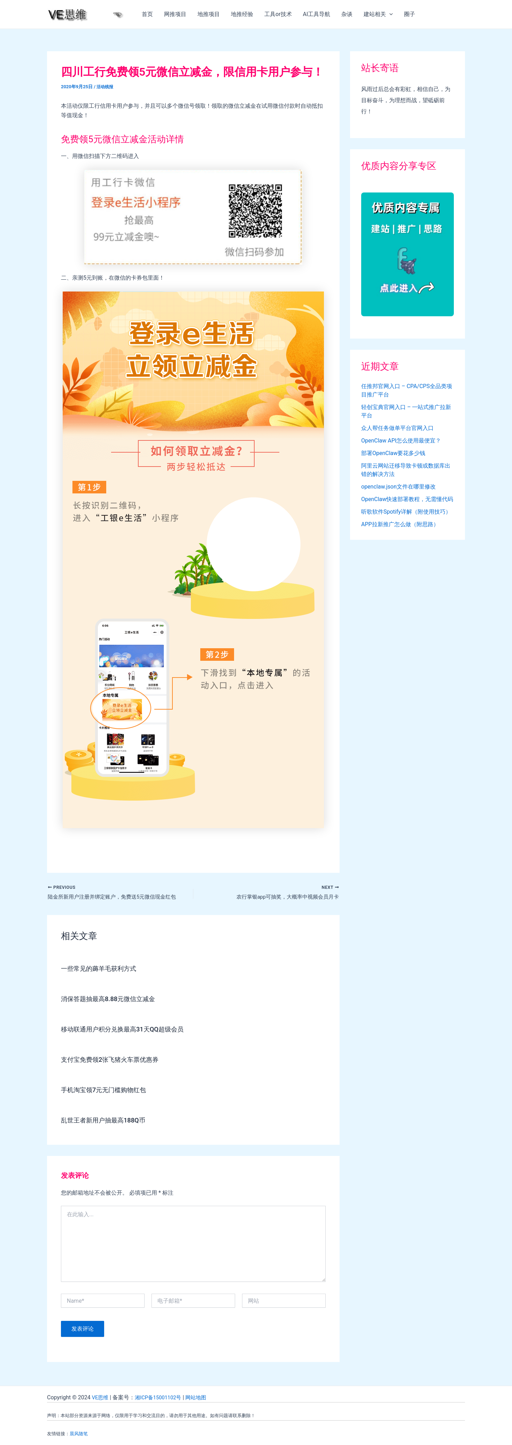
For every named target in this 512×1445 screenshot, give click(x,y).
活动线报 (105, 86)
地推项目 (208, 14)
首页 (147, 14)
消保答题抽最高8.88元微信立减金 (113, 1000)
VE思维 (101, 1397)
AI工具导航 (317, 14)
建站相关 (378, 14)
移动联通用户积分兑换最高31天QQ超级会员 (129, 1030)
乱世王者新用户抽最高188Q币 (107, 1121)
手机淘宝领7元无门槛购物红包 (108, 1091)
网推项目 (175, 14)
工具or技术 (278, 14)
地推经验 (242, 14)
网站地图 (202, 1397)
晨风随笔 (79, 1433)
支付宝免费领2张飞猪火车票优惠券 (115, 1061)
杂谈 (346, 14)
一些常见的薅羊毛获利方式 (103, 970)
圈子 (409, 14)
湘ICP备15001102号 (161, 1397)
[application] (389, 14)
